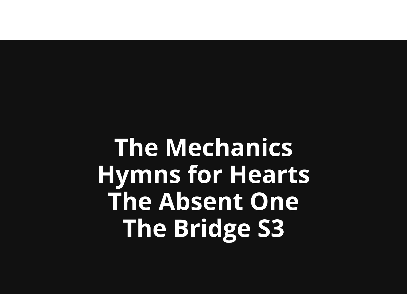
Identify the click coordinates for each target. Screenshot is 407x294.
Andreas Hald (65, 20)
